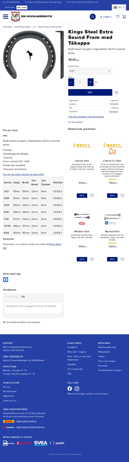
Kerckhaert (113, 112)
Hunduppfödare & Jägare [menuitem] (110, 370)
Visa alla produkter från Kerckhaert (86, 116)
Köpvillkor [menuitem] (71, 364)
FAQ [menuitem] (69, 373)
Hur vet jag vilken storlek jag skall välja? (23, 174)
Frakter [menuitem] (101, 356)
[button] (5, 16)
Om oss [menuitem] (6, 387)
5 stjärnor (16, 296)
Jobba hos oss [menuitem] (10, 400)
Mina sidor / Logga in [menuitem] (77, 352)
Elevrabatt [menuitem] (102, 366)
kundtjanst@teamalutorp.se (20, 347)
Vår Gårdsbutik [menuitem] (10, 391)
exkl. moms (22, 7)
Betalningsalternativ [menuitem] (107, 347)
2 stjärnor (8, 296)
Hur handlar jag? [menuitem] (75, 369)
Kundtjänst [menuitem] (72, 347)
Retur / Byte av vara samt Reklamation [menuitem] (79, 358)
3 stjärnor (11, 296)
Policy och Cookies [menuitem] (107, 361)
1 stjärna (6, 296)
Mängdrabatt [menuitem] (104, 352)
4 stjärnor (14, 296)
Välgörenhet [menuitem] (8, 396)
